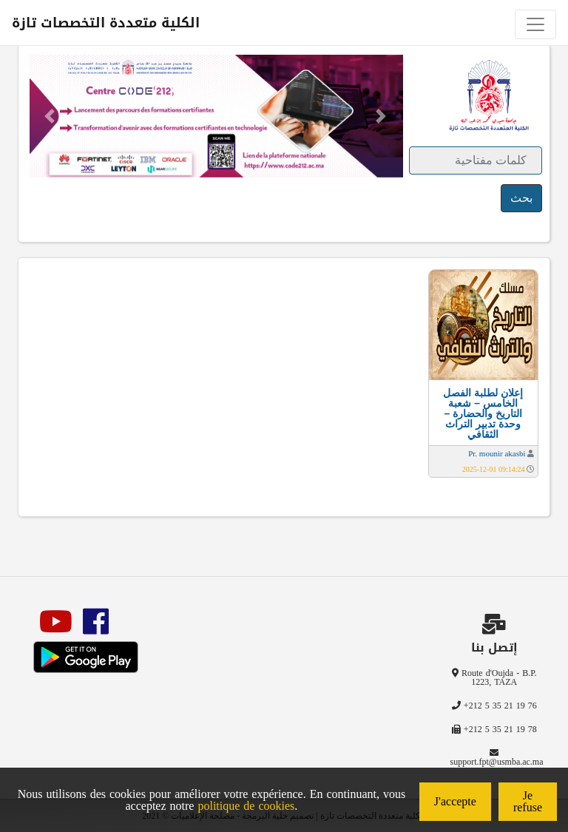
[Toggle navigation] (535, 24)
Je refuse (527, 801)
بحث (521, 198)
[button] (50, 116)
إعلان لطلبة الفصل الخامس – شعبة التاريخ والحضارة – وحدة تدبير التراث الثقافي (483, 413)
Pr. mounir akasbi (496, 453)
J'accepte (455, 801)
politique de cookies (245, 805)
